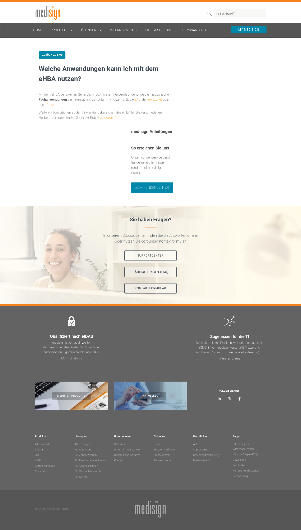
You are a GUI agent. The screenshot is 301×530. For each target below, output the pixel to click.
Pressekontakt (162, 455)
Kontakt (118, 460)
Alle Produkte (43, 444)
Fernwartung (240, 476)
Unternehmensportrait (127, 449)
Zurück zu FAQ (52, 54)
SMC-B (39, 449)
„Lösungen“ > (109, 118)
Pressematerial (162, 460)
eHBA (38, 460)
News (157, 444)
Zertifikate (239, 465)
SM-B (38, 455)
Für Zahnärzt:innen (86, 455)
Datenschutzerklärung (206, 455)
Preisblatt (40, 471)
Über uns (119, 444)
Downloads (239, 459)
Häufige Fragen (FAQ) (245, 454)
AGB (195, 444)
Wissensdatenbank (244, 448)
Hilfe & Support (241, 444)
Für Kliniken (81, 476)
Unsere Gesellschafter (127, 455)
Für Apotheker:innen (86, 465)
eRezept (50, 105)
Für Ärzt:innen (83, 449)
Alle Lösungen (83, 444)
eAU (137, 99)
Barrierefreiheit (201, 460)
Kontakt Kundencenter (246, 470)
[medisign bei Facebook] (239, 398)
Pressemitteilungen (165, 449)
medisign (52, 13)
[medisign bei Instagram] (229, 398)
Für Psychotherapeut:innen (90, 460)
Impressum (200, 449)
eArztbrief (155, 99)
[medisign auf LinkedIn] (219, 398)
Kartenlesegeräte (45, 465)
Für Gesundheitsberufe (88, 471)
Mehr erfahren (71, 358)
